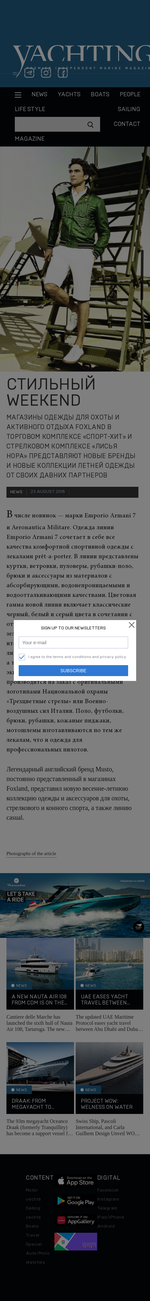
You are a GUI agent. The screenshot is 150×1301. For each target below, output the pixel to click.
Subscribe (74, 670)
